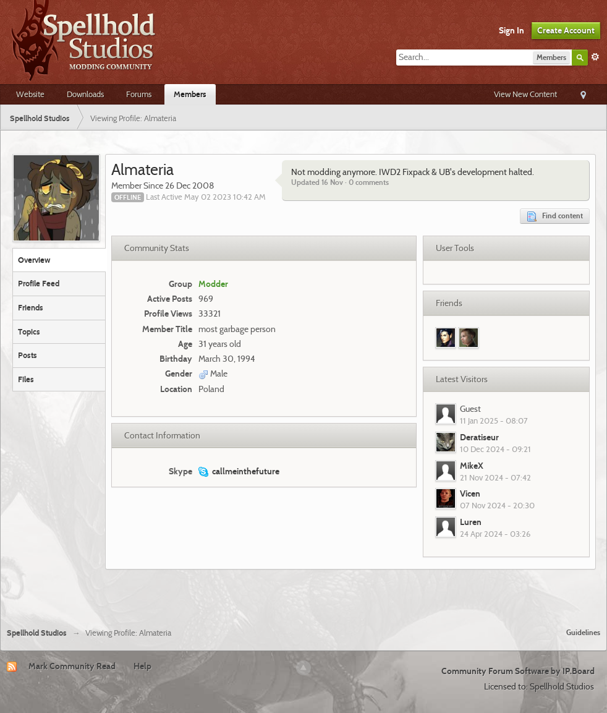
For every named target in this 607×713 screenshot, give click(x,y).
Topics (29, 331)
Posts (27, 355)
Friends (30, 307)
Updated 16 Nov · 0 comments (340, 182)
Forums (138, 94)
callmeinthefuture (245, 471)
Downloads (85, 94)
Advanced (595, 57)
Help (142, 666)
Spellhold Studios (37, 633)
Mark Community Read (72, 666)
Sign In (511, 30)
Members (190, 94)
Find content (555, 216)
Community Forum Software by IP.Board (518, 671)
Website (30, 94)
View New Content (525, 94)
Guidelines (583, 632)
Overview (34, 260)
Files (26, 379)
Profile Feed (38, 283)
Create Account (566, 30)
